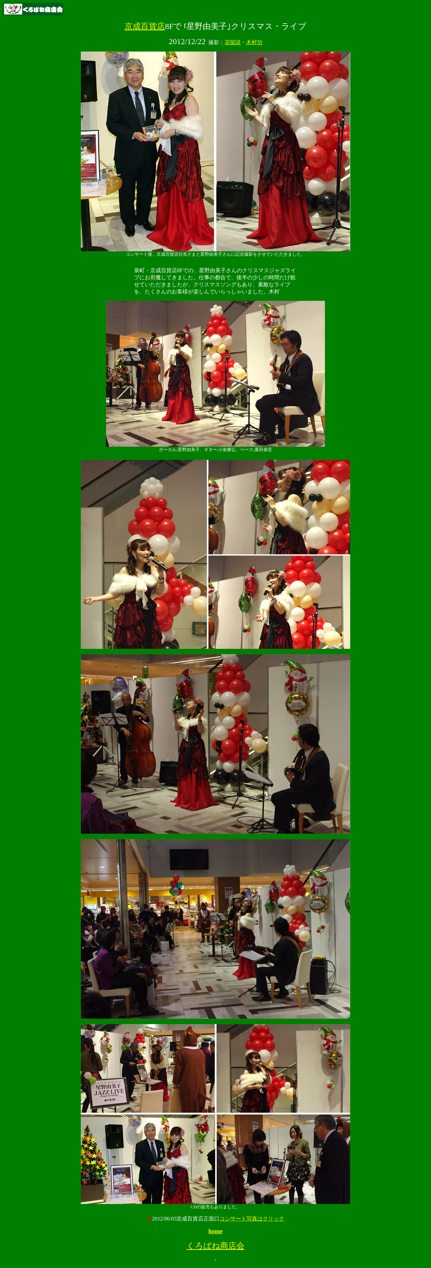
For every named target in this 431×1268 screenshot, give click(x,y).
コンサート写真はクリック (252, 1219)
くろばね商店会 (215, 1245)
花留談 (233, 42)
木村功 (254, 42)
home (215, 1231)
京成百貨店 (145, 26)
